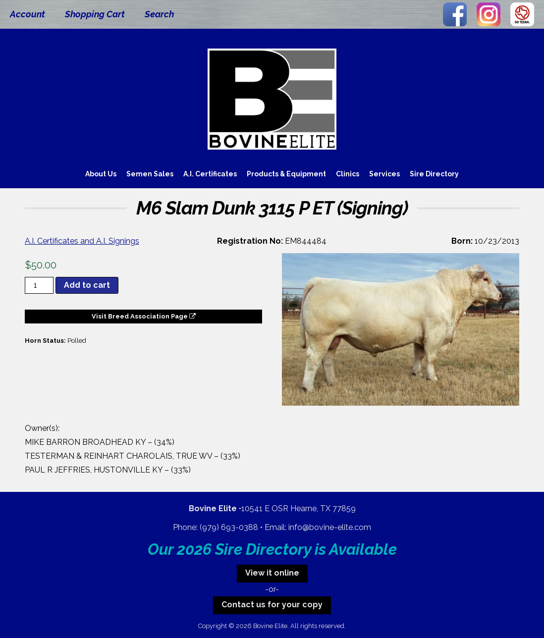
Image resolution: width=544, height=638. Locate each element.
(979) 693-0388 (229, 527)
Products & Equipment (286, 174)
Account (27, 14)
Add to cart (87, 285)
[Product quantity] (39, 285)
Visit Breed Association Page (144, 316)
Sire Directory (434, 174)
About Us (100, 174)
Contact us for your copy (272, 604)
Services (384, 174)
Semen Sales (149, 174)
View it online (272, 573)
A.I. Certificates (210, 174)
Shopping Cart (95, 14)
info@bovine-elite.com (329, 527)
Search (159, 14)
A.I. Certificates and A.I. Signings (82, 241)
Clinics (347, 174)
